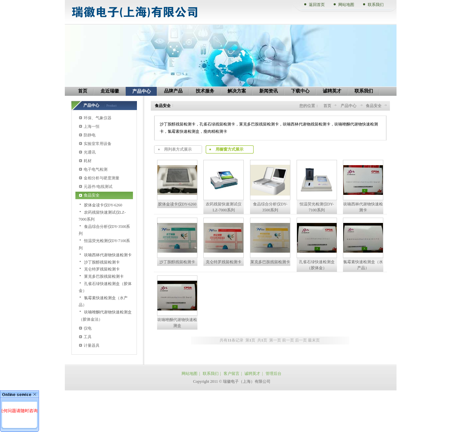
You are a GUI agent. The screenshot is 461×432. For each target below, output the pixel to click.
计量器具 (92, 345)
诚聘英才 (252, 373)
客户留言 (231, 373)
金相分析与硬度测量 (101, 178)
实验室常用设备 (97, 143)
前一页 (288, 340)
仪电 (88, 328)
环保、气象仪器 (97, 118)
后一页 (301, 340)
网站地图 (346, 4)
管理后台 (273, 373)
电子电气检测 (95, 169)
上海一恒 (92, 126)
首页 (327, 105)
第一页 (275, 340)
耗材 (88, 161)
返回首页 (317, 4)
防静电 (90, 135)
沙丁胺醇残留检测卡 (102, 262)
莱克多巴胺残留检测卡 (104, 276)
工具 (88, 337)
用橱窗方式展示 (229, 149)
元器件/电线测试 (98, 186)
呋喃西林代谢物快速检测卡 (108, 255)
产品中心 (349, 105)
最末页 (314, 340)
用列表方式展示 (178, 149)
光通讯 (90, 152)
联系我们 (376, 4)
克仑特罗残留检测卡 (102, 269)
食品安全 (92, 195)
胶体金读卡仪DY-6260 (103, 205)
